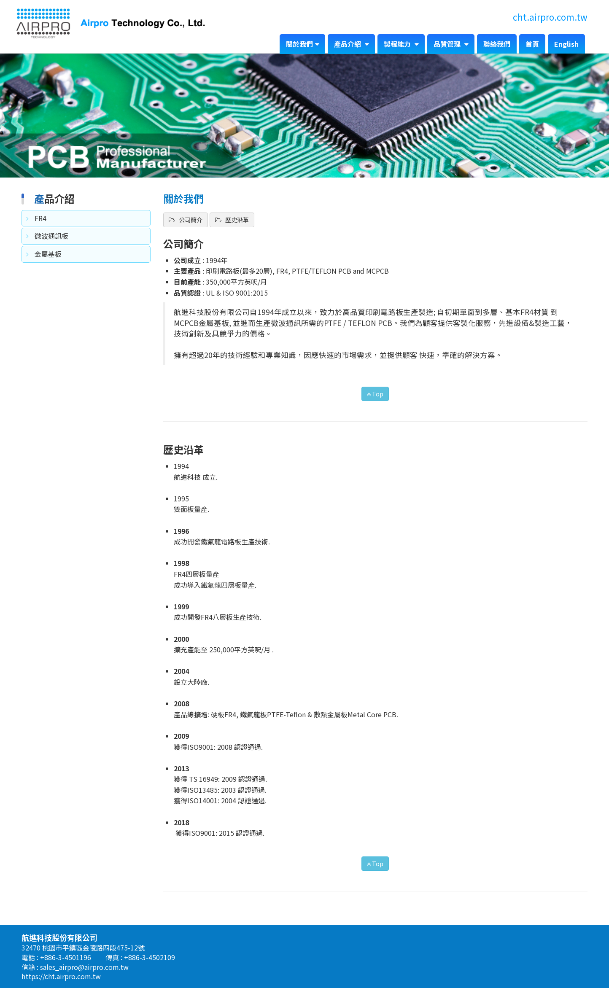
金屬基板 (48, 254)
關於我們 (299, 44)
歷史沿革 (236, 219)
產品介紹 (348, 44)
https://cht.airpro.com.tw (61, 976)
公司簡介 (190, 219)
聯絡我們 (496, 44)
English (566, 44)
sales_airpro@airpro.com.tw (84, 967)
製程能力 (398, 44)
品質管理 (448, 44)
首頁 (532, 44)
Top (375, 394)
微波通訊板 (51, 236)
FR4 (40, 218)
